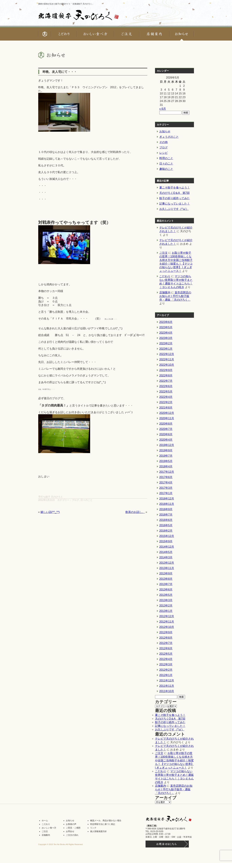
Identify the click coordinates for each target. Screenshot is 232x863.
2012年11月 (166, 621)
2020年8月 (166, 423)
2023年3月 (166, 338)
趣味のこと (166, 168)
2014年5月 (166, 552)
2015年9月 (166, 541)
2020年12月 (166, 412)
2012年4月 (166, 659)
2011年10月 (166, 691)
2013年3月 (166, 600)
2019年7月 (166, 455)
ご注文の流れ (72, 835)
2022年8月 (166, 375)
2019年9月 (166, 450)
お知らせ (164, 131)
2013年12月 (166, 562)
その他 (163, 142)
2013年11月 (166, 568)
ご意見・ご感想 (73, 828)
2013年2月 (166, 605)
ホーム (45, 820)
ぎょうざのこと (169, 136)
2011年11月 (166, 685)
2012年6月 (166, 648)
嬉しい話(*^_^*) (50, 512)
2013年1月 (166, 610)
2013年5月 (166, 594)
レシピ (163, 152)
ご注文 (163, 252)
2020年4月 (166, 439)
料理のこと (166, 158)
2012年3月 (166, 664)
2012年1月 (166, 675)
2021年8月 (166, 407)
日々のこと (86, 500)
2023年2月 (166, 343)
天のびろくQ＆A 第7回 (174, 192)
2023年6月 (166, 322)
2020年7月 (166, 429)
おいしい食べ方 (49, 828)
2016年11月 (166, 503)
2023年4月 (166, 332)
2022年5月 (166, 391)
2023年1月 (166, 348)
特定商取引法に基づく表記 (102, 824)
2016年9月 (166, 509)
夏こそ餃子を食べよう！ (174, 187)
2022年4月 (166, 396)
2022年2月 (166, 402)
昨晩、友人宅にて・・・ (60, 72)
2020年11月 (166, 418)
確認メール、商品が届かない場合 (105, 820)
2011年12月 (166, 680)
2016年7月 (166, 514)
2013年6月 (166, 589)
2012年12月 (166, 616)
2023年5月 (166, 327)
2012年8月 (166, 637)
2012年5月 (166, 653)
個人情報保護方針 (98, 831)
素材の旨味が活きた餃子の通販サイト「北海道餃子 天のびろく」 (66, 4)
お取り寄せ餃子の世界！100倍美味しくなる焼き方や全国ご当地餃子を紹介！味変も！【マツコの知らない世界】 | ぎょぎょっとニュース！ (174, 760)
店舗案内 (164, 292)
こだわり (164, 276)
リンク (93, 828)
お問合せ (70, 831)
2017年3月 (166, 487)
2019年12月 (166, 445)
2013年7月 (166, 584)
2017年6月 (166, 477)
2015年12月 (166, 536)
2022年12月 (166, 354)
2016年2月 (166, 530)
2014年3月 (166, 557)
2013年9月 (166, 573)
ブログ (75, 500)
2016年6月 (166, 519)
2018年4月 (166, 466)
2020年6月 (166, 434)
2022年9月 (166, 370)
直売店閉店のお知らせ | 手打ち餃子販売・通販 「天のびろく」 (175, 296)
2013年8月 (166, 578)
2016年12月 (166, 498)
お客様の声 (71, 824)
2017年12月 (166, 471)
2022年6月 (166, 386)
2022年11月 (166, 359)
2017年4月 (166, 482)
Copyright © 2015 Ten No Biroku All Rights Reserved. (60, 844)
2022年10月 (166, 364)
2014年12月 (166, 546)
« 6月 (162, 108)
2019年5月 (166, 461)
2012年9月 (166, 632)
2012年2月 (166, 669)
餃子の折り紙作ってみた (174, 198)
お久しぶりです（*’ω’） (174, 208)
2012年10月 (166, 627)
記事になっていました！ (174, 203)
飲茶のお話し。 (135, 512)
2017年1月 (166, 493)
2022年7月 (166, 380)
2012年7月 (166, 643)
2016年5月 (166, 525)
